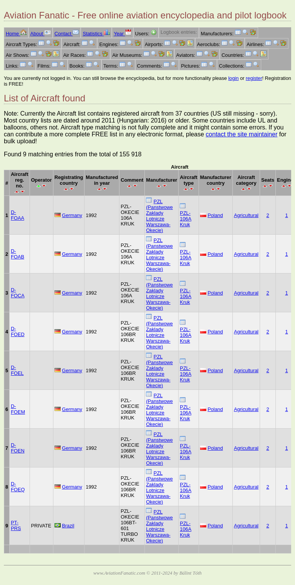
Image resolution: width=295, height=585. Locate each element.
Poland (215, 215)
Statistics (96, 33)
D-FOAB (17, 254)
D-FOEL (17, 370)
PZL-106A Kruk (185, 218)
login (233, 78)
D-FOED (18, 331)
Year (122, 33)
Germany (72, 215)
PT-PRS (16, 525)
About (40, 33)
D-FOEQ (18, 486)
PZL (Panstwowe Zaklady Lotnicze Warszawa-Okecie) (159, 216)
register (254, 78)
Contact (67, 33)
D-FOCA (18, 292)
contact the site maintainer (242, 134)
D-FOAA (17, 215)
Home (16, 33)
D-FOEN (18, 448)
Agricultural (246, 215)
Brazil (68, 526)
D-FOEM (18, 409)
